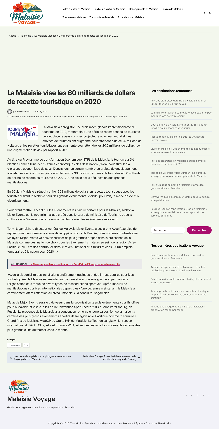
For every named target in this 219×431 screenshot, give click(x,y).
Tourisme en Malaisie (74, 17)
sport (101, 118)
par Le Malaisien (18, 113)
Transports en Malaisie (101, 17)
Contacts (151, 425)
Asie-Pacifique (18, 118)
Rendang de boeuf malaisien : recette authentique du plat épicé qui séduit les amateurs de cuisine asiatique (180, 294)
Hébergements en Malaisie (143, 9)
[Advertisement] (109, 60)
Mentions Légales (133, 425)
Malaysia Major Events (63, 118)
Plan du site (164, 425)
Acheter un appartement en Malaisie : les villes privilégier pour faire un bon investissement (178, 269)
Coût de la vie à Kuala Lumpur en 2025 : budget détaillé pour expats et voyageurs (179, 126)
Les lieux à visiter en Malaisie (109, 9)
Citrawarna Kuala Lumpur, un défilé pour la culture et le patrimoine (180, 198)
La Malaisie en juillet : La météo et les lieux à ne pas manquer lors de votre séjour (181, 114)
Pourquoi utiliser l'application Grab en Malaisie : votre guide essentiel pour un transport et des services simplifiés (179, 212)
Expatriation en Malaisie (131, 17)
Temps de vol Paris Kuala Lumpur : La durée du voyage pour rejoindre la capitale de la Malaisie (179, 174)
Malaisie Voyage (31, 401)
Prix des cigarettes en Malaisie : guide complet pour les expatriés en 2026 (178, 162)
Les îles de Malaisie (172, 9)
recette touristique (87, 118)
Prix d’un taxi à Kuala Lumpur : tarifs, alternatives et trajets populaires (181, 281)
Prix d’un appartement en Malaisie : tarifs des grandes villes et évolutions (177, 186)
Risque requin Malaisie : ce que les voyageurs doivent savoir (177, 138)
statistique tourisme (116, 118)
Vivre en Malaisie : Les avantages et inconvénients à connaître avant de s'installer (180, 150)
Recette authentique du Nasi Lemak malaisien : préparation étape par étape (178, 308)
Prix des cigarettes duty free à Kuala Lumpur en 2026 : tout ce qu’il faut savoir (178, 102)
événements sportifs (39, 118)
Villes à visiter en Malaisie (76, 9)
